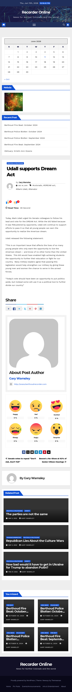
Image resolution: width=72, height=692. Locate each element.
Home (8, 686)
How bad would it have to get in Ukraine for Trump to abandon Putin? (35, 566)
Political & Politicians (15, 163)
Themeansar (56, 680)
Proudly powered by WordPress (23, 680)
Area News (44, 605)
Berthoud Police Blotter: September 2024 (24, 138)
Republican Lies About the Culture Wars (35, 541)
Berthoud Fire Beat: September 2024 (22, 144)
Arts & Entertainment (51, 686)
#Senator (33, 189)
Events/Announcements (31, 686)
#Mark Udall (21, 189)
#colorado (37, 185)
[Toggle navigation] (34, 25)
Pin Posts (16, 686)
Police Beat (55, 605)
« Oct (6, 79)
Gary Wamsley (25, 182)
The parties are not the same (27, 514)
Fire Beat (10, 605)
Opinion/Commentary (14, 537)
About (63, 686)
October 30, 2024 (17, 616)
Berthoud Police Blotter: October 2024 (23, 131)
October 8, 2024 (16, 643)
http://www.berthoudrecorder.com (28, 384)
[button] (64, 25)
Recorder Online (36, 12)
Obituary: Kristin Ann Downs (18, 151)
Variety (27, 510)
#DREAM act (49, 185)
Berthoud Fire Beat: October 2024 (20, 125)
